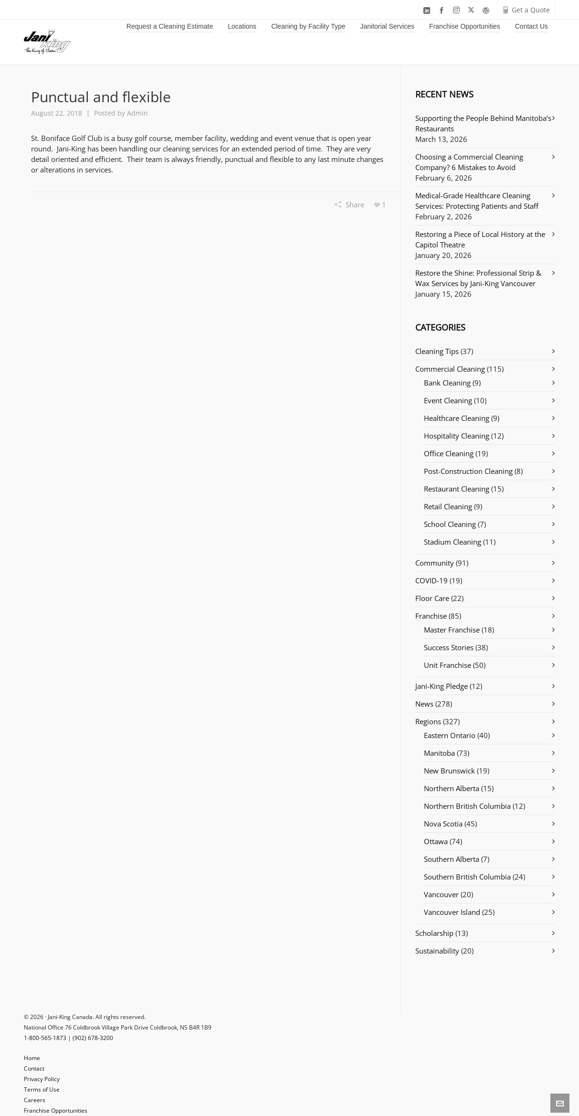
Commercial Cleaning (450, 369)
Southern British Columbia (467, 876)
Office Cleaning (449, 453)
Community (434, 563)
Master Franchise (452, 629)
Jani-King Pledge (441, 686)
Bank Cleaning (447, 382)
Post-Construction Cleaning (468, 471)
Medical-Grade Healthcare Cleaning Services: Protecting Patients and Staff (476, 201)
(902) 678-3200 (93, 1038)
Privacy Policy (42, 1079)
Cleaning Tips (437, 351)
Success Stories (449, 647)
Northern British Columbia (467, 806)
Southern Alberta (451, 859)
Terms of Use (42, 1089)
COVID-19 (431, 580)
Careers (34, 1100)
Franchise (431, 616)
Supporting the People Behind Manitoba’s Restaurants (483, 123)
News (424, 703)
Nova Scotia (443, 823)
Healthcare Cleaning (456, 418)
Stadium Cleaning (452, 542)
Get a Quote (526, 9)
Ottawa (436, 841)
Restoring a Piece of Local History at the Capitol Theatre (480, 239)
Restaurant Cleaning (456, 489)
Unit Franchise (447, 665)
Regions (428, 721)
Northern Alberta (451, 788)
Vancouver (441, 894)
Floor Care (432, 598)
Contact (34, 1068)
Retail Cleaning (448, 506)
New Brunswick (449, 770)
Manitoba (439, 753)
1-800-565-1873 (45, 1038)
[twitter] (472, 10)
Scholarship (434, 933)
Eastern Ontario (449, 735)
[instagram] (458, 10)
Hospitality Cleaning (456, 435)
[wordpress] (487, 10)
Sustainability (437, 950)
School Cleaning (450, 524)
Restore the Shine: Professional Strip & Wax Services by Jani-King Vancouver (478, 278)
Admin (137, 113)
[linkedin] (428, 10)
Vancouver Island (452, 912)
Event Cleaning (448, 400)
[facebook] (443, 10)
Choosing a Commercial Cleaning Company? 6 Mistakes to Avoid (469, 162)
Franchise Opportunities (55, 1110)
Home (32, 1058)
